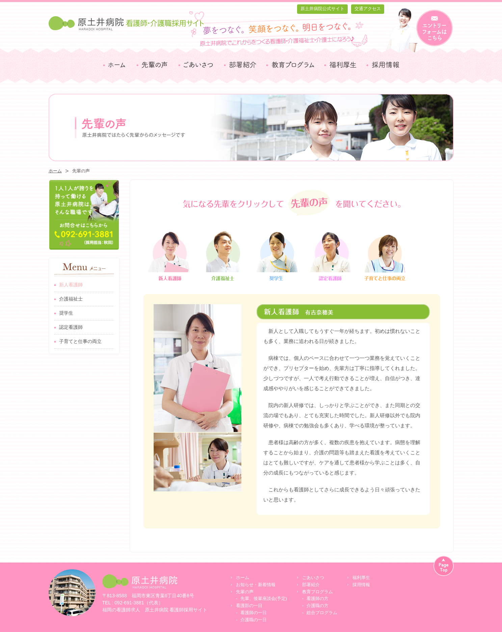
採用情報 (361, 584)
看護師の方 (317, 598)
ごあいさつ (313, 577)
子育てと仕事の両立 (80, 341)
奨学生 (66, 313)
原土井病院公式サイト (322, 8)
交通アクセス (367, 8)
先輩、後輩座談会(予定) (263, 598)
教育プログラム (317, 591)
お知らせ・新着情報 (255, 584)
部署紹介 (311, 584)
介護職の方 (317, 605)
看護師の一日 (253, 612)
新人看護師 (71, 284)
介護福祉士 (71, 298)
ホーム (55, 170)
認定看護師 (71, 327)
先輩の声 (245, 591)
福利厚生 (361, 577)
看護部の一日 (249, 605)
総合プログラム (322, 612)
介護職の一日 (253, 619)
